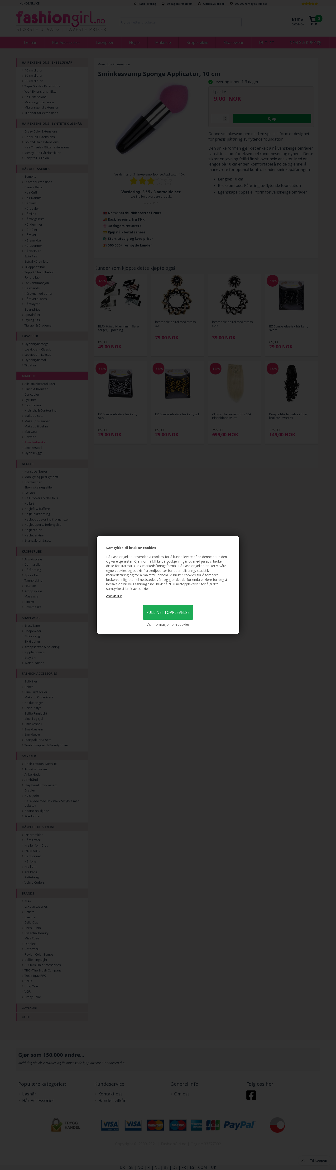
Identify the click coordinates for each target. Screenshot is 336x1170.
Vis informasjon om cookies (168, 624)
